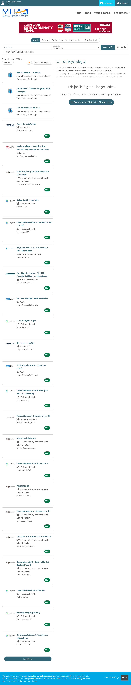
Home (78, 13)
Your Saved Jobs (91, 40)
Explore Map (57, 40)
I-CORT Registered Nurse (28, 107)
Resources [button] (121, 13)
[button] (121, 47)
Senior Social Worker (26, 124)
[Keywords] (27, 47)
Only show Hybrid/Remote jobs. (20, 51)
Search (36, 40)
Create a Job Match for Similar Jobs (91, 102)
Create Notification (43, 62)
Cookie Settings (112, 677)
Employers (122, 3)
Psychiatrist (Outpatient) (28, 612)
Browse (45, 40)
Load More (27, 659)
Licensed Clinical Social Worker (31, 590)
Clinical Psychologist (26, 320)
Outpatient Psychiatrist (28, 200)
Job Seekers (107, 3)
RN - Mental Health (25, 343)
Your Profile (102, 13)
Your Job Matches (73, 40)
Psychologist (23, 485)
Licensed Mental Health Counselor (32, 463)
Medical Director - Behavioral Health (33, 416)
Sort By (7, 62)
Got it (124, 677)
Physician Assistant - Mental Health (33, 511)
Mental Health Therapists (28, 72)
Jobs (88, 13)
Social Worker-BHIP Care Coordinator (34, 536)
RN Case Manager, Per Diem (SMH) (32, 298)
